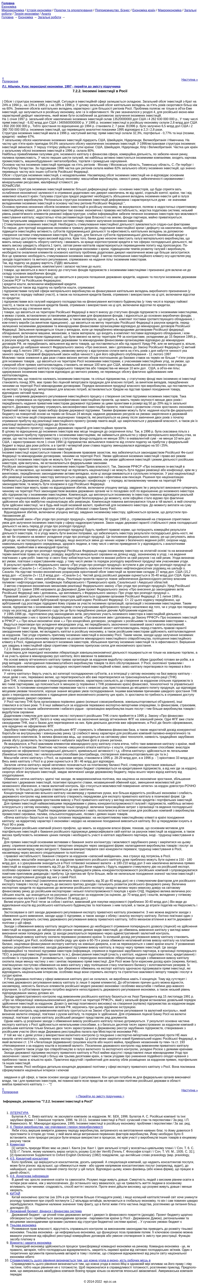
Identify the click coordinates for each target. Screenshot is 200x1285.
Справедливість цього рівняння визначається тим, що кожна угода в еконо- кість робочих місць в (80, 1260)
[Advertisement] (100, 46)
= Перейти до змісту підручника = (100, 1096)
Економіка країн (143, 10)
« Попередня (10, 79)
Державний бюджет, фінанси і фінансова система (46, 1211)
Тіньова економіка (23, 1225)
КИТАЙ (15, 1193)
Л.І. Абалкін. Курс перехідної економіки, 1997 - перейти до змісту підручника (61, 86)
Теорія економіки (26, 13)
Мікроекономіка (13, 10)
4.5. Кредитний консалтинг (29, 1158)
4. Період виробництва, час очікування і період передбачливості (56, 1127)
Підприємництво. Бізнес (112, 10)
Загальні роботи (49, 17)
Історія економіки (39, 10)
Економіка (9, 6)
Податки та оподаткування (73, 10)
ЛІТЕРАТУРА (19, 1113)
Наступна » (189, 79)
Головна (7, 17)
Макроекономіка (170, 10)
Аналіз (46, 13)
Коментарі (17, 1144)
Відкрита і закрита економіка (30, 1242)
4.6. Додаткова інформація (29, 1176)
